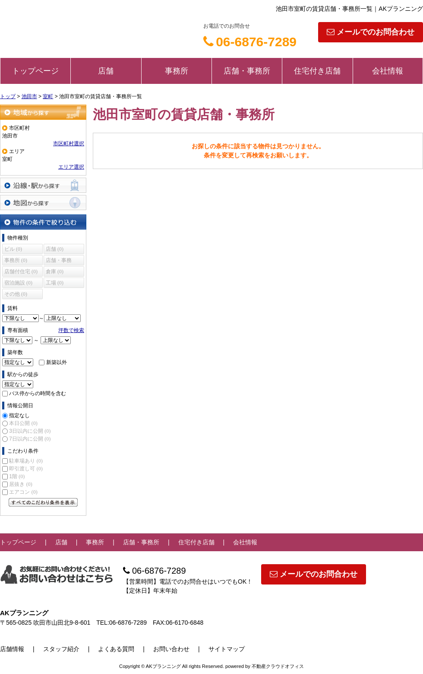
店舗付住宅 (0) (21, 271)
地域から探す (43, 112)
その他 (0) (15, 294)
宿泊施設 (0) (18, 283)
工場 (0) (54, 283)
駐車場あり (25, 461)
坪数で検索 (71, 330)
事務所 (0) (15, 260)
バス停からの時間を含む (37, 393)
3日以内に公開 (30, 431)
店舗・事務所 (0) (59, 261)
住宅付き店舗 (317, 71)
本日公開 (23, 423)
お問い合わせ (171, 648)
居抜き (20, 484)
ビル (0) (13, 249)
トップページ (35, 71)
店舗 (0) (54, 249)
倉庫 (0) (54, 271)
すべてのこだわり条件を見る (43, 502)
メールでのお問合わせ (370, 32)
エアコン (23, 492)
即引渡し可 (25, 469)
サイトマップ (226, 648)
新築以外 (56, 362)
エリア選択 (71, 167)
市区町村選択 (68, 144)
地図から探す (43, 202)
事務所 (176, 71)
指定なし (19, 415)
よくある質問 (116, 648)
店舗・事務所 (247, 71)
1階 (17, 476)
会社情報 (387, 71)
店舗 (106, 71)
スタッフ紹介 (61, 648)
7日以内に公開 (30, 439)
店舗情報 (12, 648)
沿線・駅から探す (43, 185)
